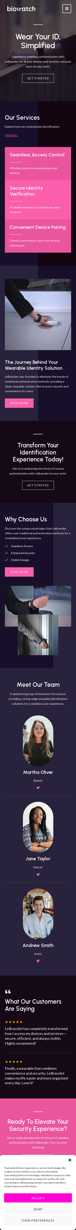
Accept (38, 1198)
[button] (70, 1160)
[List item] (38, 787)
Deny (38, 1209)
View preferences (38, 1220)
